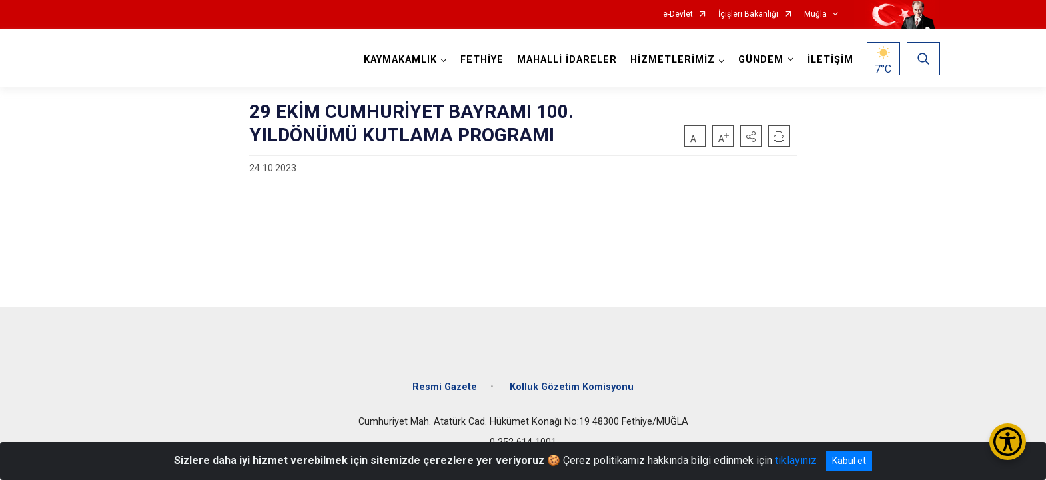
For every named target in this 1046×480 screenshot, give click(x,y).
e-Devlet (678, 14)
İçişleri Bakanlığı (748, 14)
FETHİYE (480, 59)
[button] (751, 136)
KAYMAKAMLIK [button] (399, 59)
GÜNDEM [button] (759, 59)
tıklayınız (796, 460)
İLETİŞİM (829, 59)
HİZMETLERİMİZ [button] (671, 59)
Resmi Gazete (444, 381)
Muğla (815, 14)
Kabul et (849, 460)
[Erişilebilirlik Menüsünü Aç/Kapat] (1007, 441)
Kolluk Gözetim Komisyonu (572, 381)
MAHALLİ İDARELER (566, 59)
